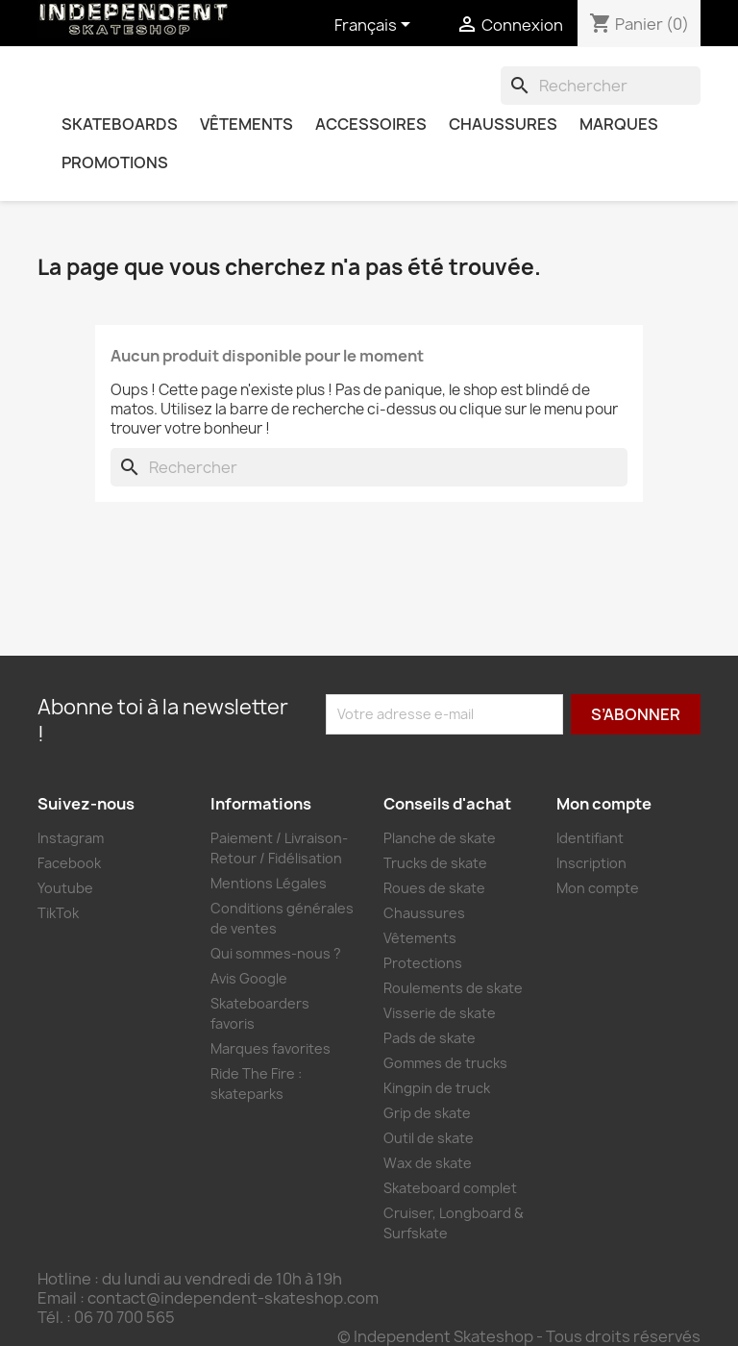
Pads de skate (429, 1038)
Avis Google (248, 978)
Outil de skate (428, 1138)
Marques (618, 124)
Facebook (69, 863)
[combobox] (601, 85)
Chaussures (503, 124)
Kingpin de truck (436, 1088)
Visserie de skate (439, 1013)
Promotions (115, 162)
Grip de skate (427, 1113)
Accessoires (371, 124)
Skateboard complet (450, 1188)
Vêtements (246, 124)
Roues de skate (434, 888)
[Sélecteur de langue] (375, 25)
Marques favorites (270, 1048)
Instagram (70, 838)
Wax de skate (427, 1163)
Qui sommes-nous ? (275, 953)
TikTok (58, 913)
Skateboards (120, 124)
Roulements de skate (453, 988)
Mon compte (597, 888)
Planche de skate (439, 838)
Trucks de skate (435, 863)
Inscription (591, 863)
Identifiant (590, 838)
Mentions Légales (268, 883)
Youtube (65, 888)
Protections (422, 963)
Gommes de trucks (445, 1063)
